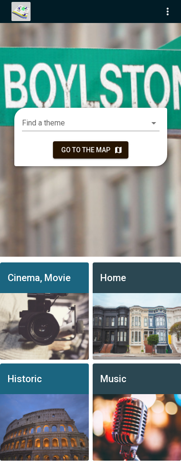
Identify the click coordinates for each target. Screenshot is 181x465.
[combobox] (91, 123)
